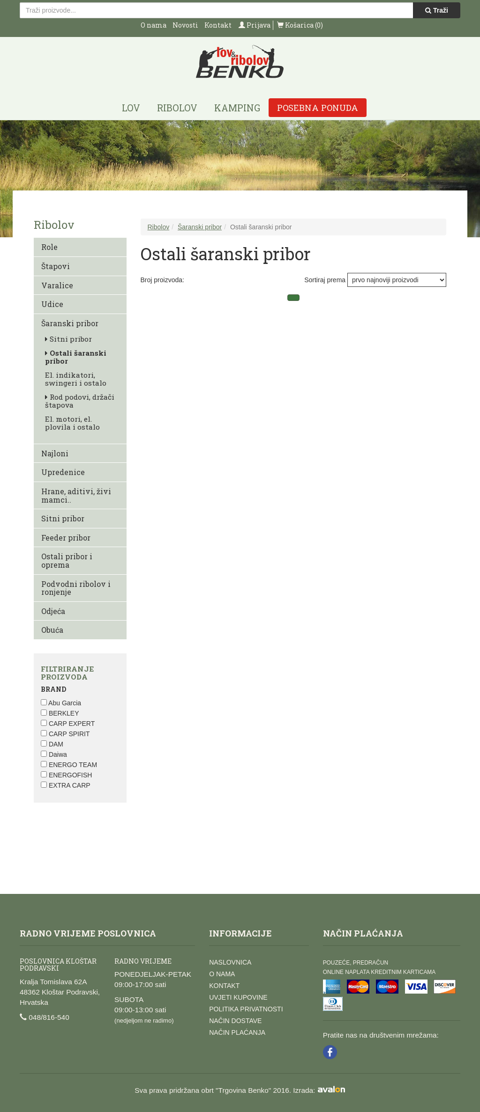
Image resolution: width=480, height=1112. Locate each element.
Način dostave (235, 1020)
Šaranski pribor (69, 323)
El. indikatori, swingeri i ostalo (75, 379)
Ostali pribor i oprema (66, 560)
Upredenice (63, 472)
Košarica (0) (300, 25)
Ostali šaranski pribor (75, 357)
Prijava (254, 25)
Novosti (185, 25)
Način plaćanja (237, 1032)
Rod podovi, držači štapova (79, 401)
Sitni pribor (68, 339)
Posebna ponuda (317, 107)
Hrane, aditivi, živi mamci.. (76, 495)
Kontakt (218, 25)
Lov (131, 108)
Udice (52, 304)
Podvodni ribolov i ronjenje (76, 588)
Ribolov (177, 108)
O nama (153, 25)
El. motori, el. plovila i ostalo (72, 423)
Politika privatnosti (246, 1009)
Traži (436, 10)
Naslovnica (230, 962)
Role (49, 247)
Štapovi (55, 266)
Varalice (57, 285)
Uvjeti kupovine (238, 997)
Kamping (237, 108)
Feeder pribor (65, 537)
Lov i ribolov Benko (240, 62)
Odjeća (53, 611)
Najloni (54, 453)
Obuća (52, 630)
